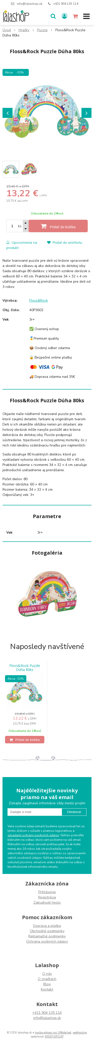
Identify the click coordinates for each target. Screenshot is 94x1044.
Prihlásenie (47, 892)
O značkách (47, 979)
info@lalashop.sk (29, 4)
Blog (47, 984)
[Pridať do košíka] (58, 226)
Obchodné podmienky (47, 931)
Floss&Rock (38, 300)
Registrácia (47, 897)
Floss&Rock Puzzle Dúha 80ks (24, 668)
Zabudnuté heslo (47, 902)
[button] (53, 16)
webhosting (80, 1033)
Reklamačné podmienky (47, 936)
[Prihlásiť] (64, 16)
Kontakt (47, 989)
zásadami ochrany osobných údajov (33, 835)
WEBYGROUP (54, 1037)
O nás (47, 973)
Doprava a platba (47, 925)
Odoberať (74, 812)
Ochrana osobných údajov (47, 941)
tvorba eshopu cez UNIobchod (53, 1033)
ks (20, 226)
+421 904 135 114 (65, 4)
